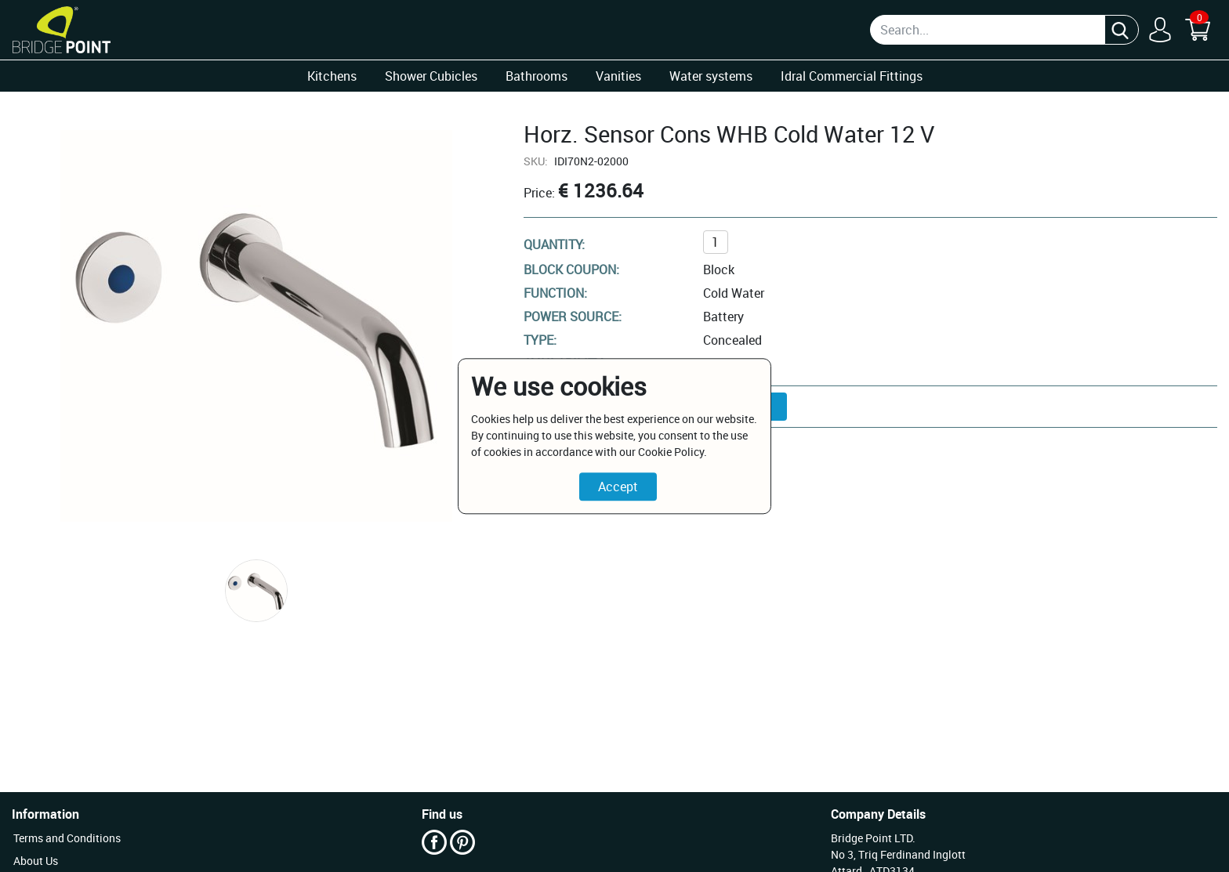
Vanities (618, 76)
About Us (35, 860)
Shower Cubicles (431, 76)
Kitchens (332, 76)
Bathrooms (536, 76)
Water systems (710, 76)
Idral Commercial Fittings (852, 76)
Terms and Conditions (67, 837)
